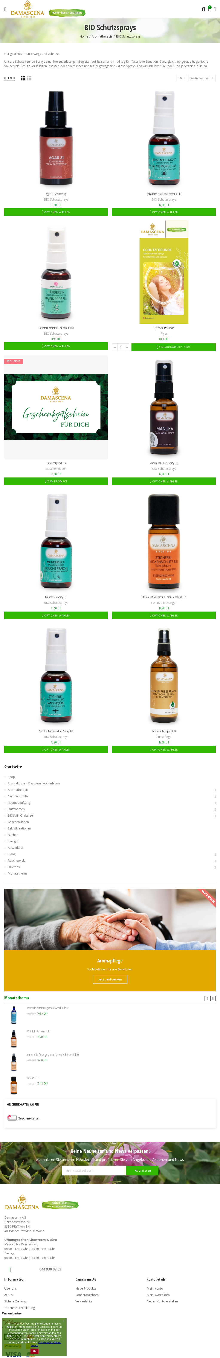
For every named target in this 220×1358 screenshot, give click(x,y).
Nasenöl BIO (33, 1078)
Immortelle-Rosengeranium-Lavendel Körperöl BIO (53, 1055)
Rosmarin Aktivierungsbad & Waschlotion (47, 1008)
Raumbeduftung (19, 803)
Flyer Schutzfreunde (164, 328)
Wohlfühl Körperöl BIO (38, 1031)
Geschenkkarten (29, 1118)
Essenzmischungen (164, 603)
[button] (207, 998)
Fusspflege (163, 737)
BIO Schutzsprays (56, 199)
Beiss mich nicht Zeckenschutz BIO (164, 194)
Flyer (164, 333)
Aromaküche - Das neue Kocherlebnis (34, 783)
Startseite (13, 766)
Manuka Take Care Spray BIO (164, 463)
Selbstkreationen (19, 828)
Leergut (13, 841)
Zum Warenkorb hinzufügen (174, 347)
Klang (11, 854)
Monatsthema (18, 873)
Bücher (13, 835)
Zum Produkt (57, 481)
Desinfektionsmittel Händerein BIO (56, 328)
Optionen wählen (56, 212)
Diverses (14, 867)
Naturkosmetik (18, 796)
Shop (11, 777)
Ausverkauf (15, 848)
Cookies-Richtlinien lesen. (46, 1344)
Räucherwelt (16, 860)
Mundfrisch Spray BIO (56, 597)
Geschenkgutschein (56, 463)
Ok (34, 1351)
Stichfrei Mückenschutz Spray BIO (56, 731)
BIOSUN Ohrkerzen (21, 815)
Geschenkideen (56, 469)
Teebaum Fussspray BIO (164, 731)
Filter (8, 78)
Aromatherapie (18, 790)
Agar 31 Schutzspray (56, 194)
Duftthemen (16, 809)
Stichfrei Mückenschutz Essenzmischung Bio (164, 597)
